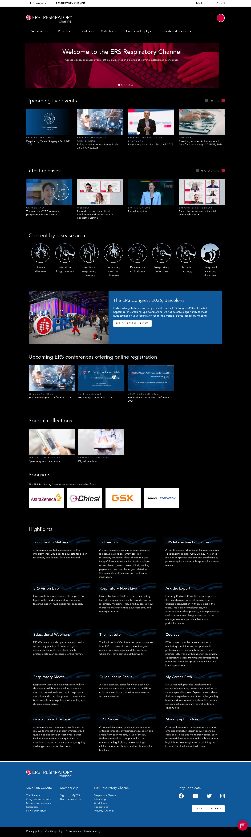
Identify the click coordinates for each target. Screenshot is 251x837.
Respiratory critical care (137, 269)
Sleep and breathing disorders (210, 271)
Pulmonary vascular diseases (113, 271)
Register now (118, 73)
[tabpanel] (49, 127)
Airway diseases (40, 269)
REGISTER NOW (132, 323)
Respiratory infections (161, 269)
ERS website (38, 3)
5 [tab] (132, 84)
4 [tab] (128, 84)
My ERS (201, 3)
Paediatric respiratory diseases (89, 271)
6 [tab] (218, 170)
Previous (206, 100)
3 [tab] (125, 84)
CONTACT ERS (208, 808)
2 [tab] (122, 84)
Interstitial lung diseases (65, 269)
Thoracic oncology (186, 269)
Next (223, 100)
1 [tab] (119, 84)
